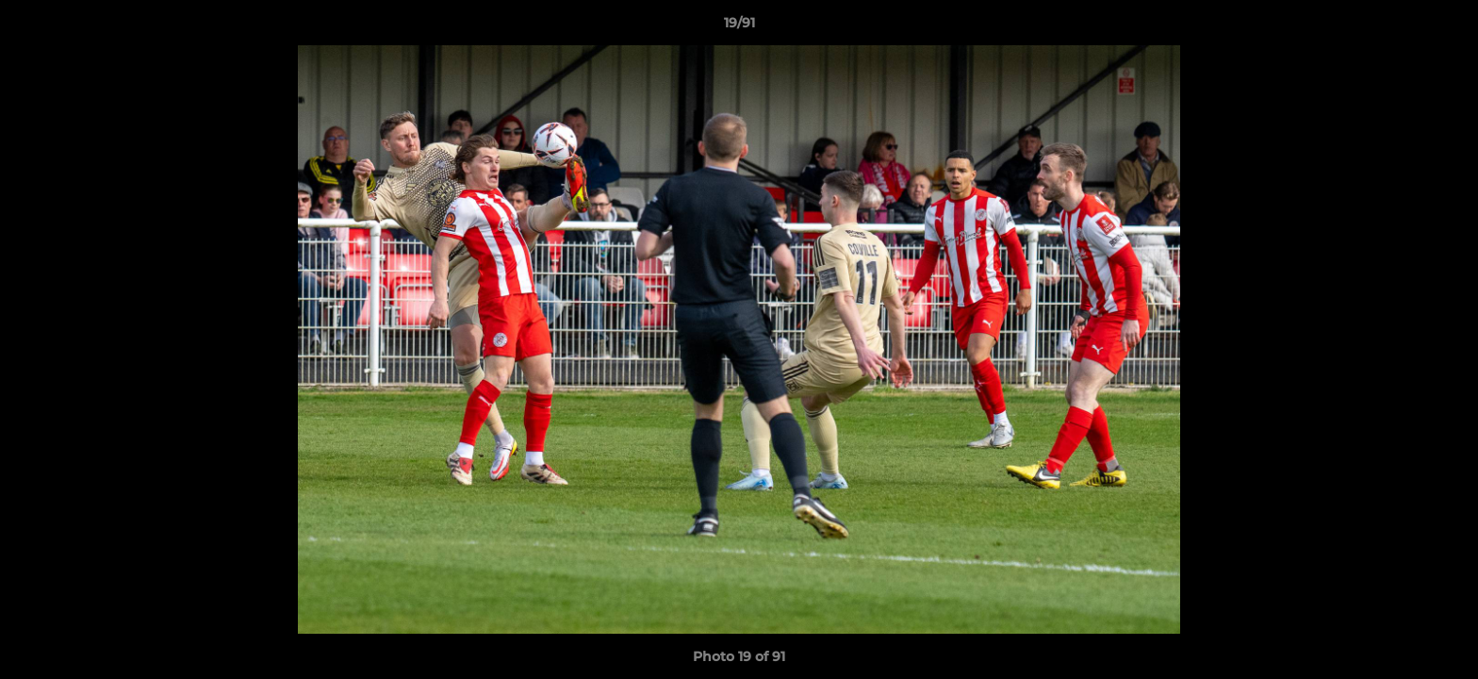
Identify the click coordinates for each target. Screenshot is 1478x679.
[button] (1444, 27)
